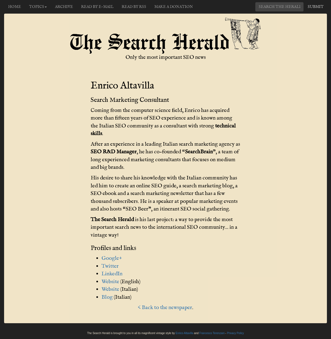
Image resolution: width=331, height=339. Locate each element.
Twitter (110, 266)
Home (14, 6)
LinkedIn (112, 273)
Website (110, 281)
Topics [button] (38, 6)
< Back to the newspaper (165, 307)
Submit (316, 6)
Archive (64, 6)
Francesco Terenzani (212, 333)
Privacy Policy (235, 333)
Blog (107, 297)
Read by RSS (134, 6)
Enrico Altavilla (184, 333)
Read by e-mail (97, 6)
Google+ (112, 258)
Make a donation (173, 6)
